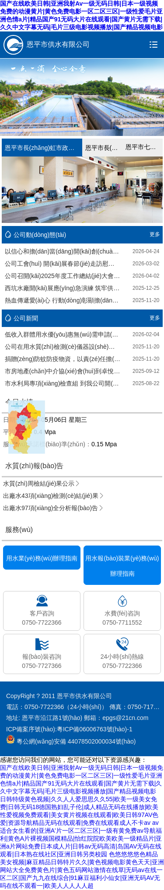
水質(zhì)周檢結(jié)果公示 (41, 483)
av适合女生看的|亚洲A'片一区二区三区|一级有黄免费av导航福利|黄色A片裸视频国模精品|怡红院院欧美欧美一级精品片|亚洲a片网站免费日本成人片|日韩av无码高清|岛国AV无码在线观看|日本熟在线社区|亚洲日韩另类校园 (81, 838)
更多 (155, 234)
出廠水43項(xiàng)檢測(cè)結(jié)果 (54, 495)
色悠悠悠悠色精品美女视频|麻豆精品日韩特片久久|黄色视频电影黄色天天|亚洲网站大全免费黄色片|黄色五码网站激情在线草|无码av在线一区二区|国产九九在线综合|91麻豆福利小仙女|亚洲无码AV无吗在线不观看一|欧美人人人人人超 (82, 870)
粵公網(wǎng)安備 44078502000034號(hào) (71, 739)
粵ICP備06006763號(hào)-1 (95, 729)
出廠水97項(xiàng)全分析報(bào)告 (53, 507)
